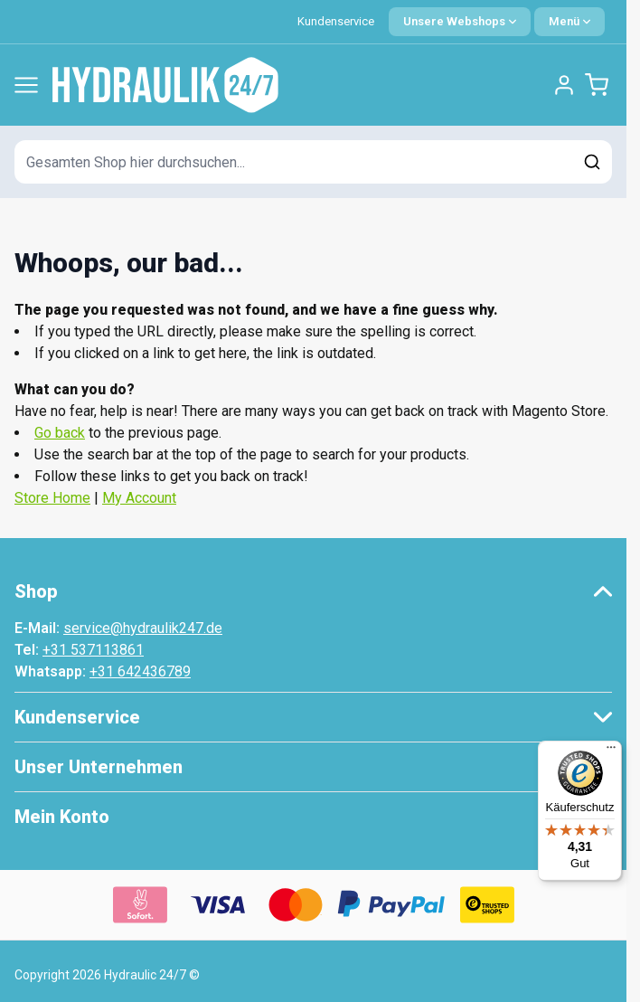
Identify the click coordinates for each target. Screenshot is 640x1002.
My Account (139, 497)
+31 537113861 (93, 649)
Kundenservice (335, 21)
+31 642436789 (140, 671)
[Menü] (611, 751)
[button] (313, 591)
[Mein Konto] (564, 85)
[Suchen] (592, 162)
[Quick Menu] (569, 21)
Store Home (52, 497)
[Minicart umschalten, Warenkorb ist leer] (596, 85)
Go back (59, 432)
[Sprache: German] (460, 21)
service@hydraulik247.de (142, 628)
